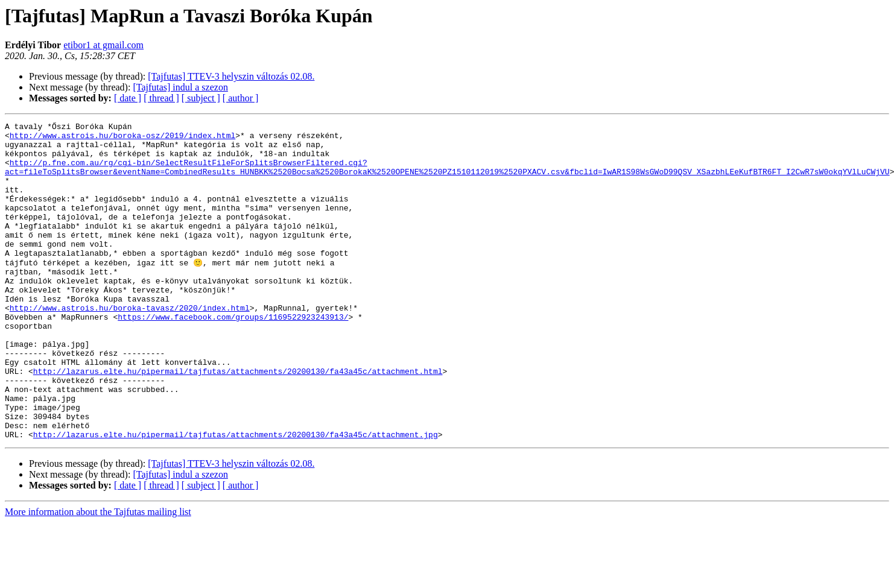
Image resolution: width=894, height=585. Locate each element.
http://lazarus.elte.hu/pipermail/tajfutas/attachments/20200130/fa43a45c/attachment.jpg (235, 497)
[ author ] (241, 98)
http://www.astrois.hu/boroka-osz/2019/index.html (122, 138)
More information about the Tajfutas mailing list (98, 574)
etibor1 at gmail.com (103, 45)
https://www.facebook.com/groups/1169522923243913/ (233, 355)
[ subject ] (201, 98)
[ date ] (127, 98)
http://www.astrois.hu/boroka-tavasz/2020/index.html (130, 345)
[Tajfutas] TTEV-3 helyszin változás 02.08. (231, 76)
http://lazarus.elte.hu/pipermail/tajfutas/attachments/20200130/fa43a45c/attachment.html (238, 421)
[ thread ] (161, 98)
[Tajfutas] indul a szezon (180, 87)
